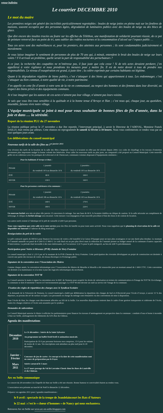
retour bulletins (9, 2)
